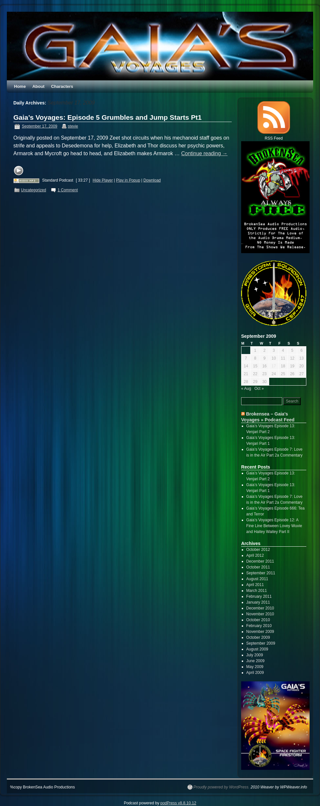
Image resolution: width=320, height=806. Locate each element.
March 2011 (256, 590)
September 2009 (260, 643)
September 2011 (260, 573)
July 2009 (254, 655)
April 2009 (255, 672)
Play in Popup (128, 180)
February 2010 (259, 625)
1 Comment (68, 190)
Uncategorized (33, 190)
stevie (73, 126)
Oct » (259, 388)
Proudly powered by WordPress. (222, 787)
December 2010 (260, 608)
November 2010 (260, 614)
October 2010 (258, 620)
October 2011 (258, 567)
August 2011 (257, 579)
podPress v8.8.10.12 (178, 803)
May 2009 (255, 666)
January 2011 (258, 602)
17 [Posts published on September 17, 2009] (273, 366)
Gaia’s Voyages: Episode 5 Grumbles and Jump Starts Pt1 (107, 117)
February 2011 (259, 596)
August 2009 (257, 649)
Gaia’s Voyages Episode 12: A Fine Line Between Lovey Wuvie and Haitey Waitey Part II (274, 526)
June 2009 (255, 661)
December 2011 (260, 561)
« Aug (246, 388)
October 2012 (258, 549)
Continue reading (204, 153)
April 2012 (255, 555)
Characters (62, 86)
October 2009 (258, 637)
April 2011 (255, 584)
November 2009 (260, 631)
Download (152, 180)
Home (20, 86)
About (38, 86)
